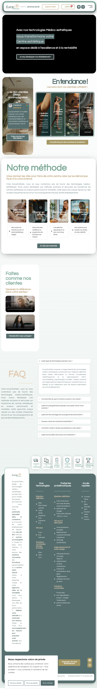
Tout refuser (48, 683)
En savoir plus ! (19, 219)
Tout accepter (32, 683)
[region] (31, 671)
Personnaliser (16, 683)
